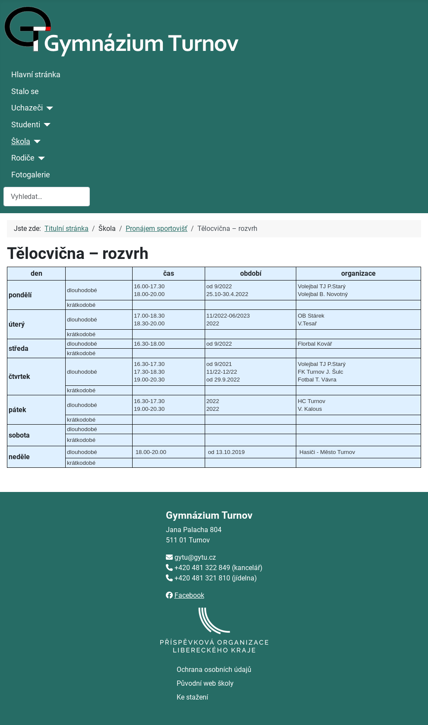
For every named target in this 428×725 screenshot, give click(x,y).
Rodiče (23, 158)
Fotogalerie (30, 174)
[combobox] (46, 196)
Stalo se (25, 91)
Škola (20, 141)
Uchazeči (27, 108)
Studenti (25, 124)
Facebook (189, 595)
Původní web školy (205, 683)
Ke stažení (192, 697)
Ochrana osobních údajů (214, 669)
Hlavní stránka (35, 74)
